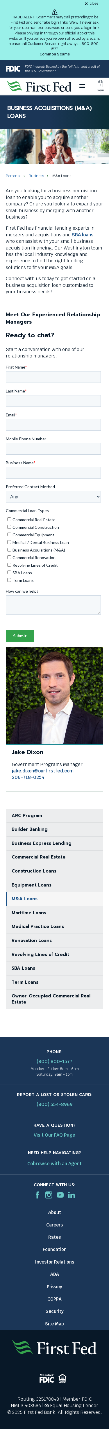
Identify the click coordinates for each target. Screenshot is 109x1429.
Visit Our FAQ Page (54, 1135)
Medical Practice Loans (38, 926)
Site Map (54, 1324)
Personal (13, 175)
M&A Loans (24, 899)
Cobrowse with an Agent (54, 1164)
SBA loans (83, 235)
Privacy (54, 1287)
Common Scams (55, 54)
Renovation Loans (32, 940)
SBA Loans (23, 968)
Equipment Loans (31, 885)
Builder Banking (30, 829)
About (54, 1212)
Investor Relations (54, 1262)
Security (55, 1311)
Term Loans (25, 982)
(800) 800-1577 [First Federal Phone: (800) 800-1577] (54, 1061)
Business (36, 175)
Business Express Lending (42, 843)
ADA (54, 1274)
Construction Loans (34, 871)
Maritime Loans (29, 913)
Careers (54, 1225)
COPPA (54, 1299)
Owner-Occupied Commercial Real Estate (51, 999)
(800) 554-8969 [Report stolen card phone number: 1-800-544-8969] (55, 1104)
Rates (54, 1237)
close (94, 3)
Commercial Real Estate (38, 857)
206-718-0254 (28, 777)
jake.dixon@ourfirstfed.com (43, 771)
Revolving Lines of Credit (40, 954)
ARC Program (27, 815)
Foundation (55, 1249)
